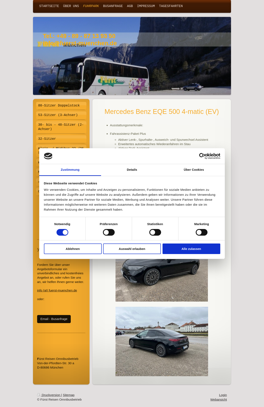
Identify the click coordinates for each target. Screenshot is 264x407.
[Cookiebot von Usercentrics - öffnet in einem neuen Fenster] (202, 156)
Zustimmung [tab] (70, 169)
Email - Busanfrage (53, 319)
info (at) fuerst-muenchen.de (57, 290)
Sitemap (68, 395)
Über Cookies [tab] (194, 169)
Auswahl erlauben (132, 249)
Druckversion (49, 395)
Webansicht (218, 399)
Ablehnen (73, 249)
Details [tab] (132, 169)
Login (223, 395)
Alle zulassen (191, 249)
